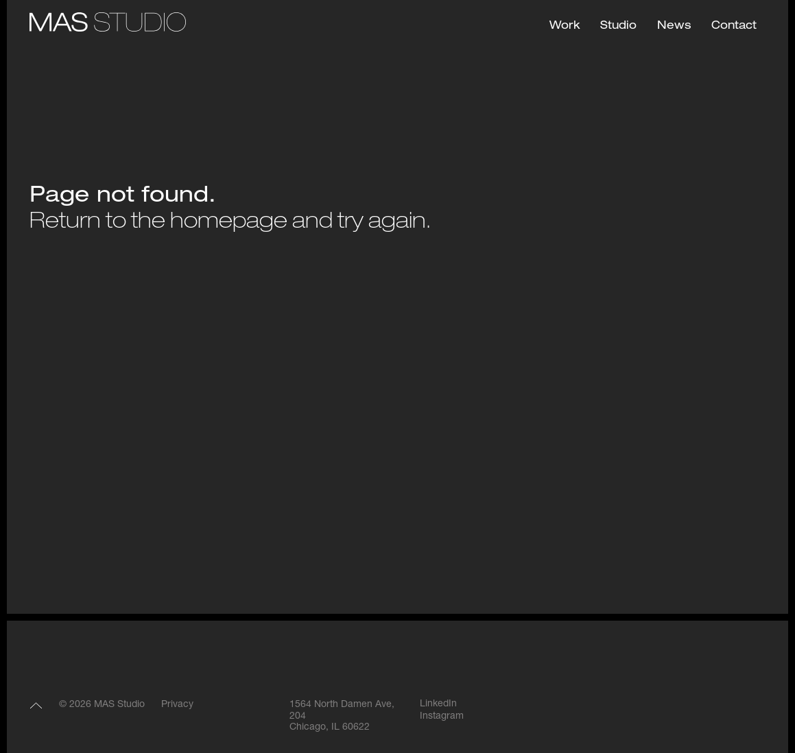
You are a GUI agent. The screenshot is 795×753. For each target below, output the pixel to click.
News (674, 26)
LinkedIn (438, 704)
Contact (734, 26)
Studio (618, 26)
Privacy (177, 705)
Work (564, 26)
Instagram (442, 716)
